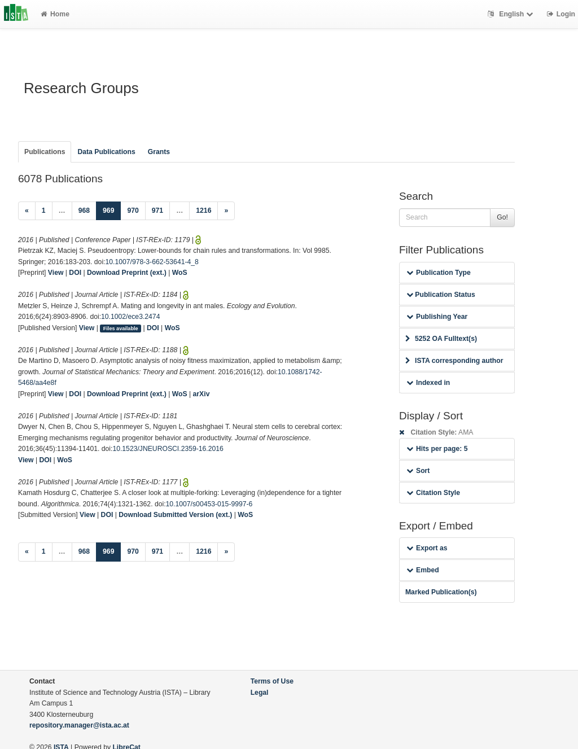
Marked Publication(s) (441, 592)
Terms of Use (272, 681)
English (512, 14)
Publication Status (440, 295)
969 (112, 209)
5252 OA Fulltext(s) (441, 339)
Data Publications (106, 152)
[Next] (226, 211)
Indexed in (428, 383)
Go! (502, 217)
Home (55, 14)
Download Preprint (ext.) (127, 273)
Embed (422, 570)
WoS (179, 273)
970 (132, 210)
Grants (159, 152)
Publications (44, 152)
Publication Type (438, 273)
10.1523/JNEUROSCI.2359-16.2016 (167, 449)
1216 (203, 210)
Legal (260, 693)
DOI (75, 273)
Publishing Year (436, 317)
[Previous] (27, 211)
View (56, 273)
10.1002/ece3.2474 (130, 317)
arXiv (201, 394)
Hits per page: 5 (437, 449)
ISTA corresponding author (454, 361)
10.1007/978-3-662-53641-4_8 (152, 262)
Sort (418, 471)
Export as (427, 548)
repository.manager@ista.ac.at (79, 725)
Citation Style (433, 493)
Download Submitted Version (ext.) (175, 515)
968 (84, 210)
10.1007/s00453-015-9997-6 (209, 504)
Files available (120, 328)
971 (157, 210)
